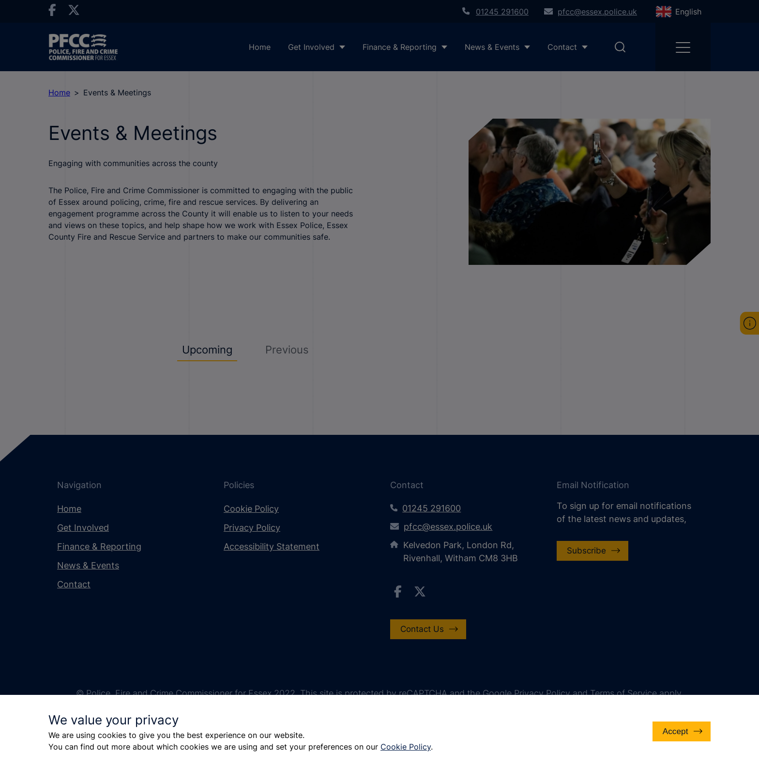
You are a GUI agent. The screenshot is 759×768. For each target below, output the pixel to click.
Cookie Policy (405, 747)
